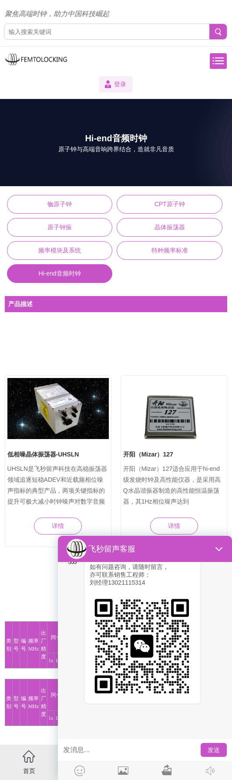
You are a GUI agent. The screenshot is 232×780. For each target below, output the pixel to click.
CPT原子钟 (170, 204)
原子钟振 (59, 227)
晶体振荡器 (170, 227)
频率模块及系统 (59, 250)
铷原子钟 (59, 204)
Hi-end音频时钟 (59, 273)
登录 (120, 84)
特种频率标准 (169, 250)
